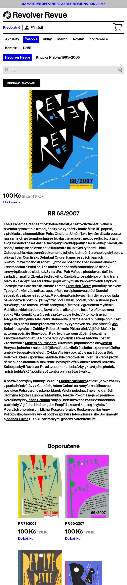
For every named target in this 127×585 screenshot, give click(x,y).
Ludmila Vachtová (73, 381)
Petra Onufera (56, 234)
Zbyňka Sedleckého (46, 276)
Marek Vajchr (61, 390)
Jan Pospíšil (58, 405)
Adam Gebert (80, 319)
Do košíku (11, 202)
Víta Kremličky (25, 314)
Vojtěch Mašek (99, 329)
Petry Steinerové (55, 319)
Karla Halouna (39, 400)
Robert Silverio (57, 329)
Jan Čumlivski (27, 257)
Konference (98, 39)
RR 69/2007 (74, 523)
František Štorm (78, 286)
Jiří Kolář (86, 357)
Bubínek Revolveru (21, 83)
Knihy (47, 39)
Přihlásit (33, 27)
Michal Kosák (50, 409)
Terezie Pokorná (74, 395)
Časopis (31, 39)
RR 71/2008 (27, 523)
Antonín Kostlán (98, 338)
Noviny (78, 39)
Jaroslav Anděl (34, 414)
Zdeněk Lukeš (17, 419)
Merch (62, 39)
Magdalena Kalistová (67, 295)
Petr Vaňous (73, 272)
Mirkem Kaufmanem (41, 343)
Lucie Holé (71, 314)
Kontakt (11, 48)
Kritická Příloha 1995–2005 (58, 57)
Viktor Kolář (89, 314)
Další (27, 48)
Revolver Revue (17, 57)
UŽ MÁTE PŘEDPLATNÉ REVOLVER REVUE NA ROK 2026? (63, 4)
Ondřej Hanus (65, 257)
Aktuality (12, 39)
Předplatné (11, 27)
